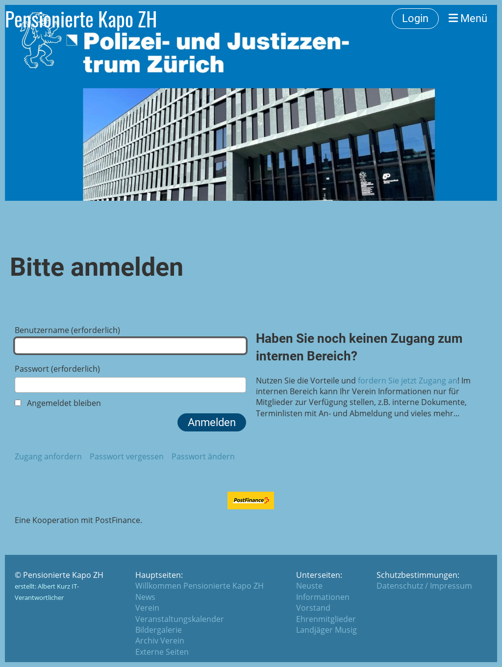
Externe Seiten (162, 651)
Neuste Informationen (323, 591)
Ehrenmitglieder (326, 619)
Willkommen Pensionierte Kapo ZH (199, 585)
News (145, 597)
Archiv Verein (159, 640)
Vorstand (313, 607)
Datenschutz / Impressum (424, 585)
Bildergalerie (158, 629)
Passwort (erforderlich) (130, 377)
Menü (468, 18)
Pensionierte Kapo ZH (81, 18)
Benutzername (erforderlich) (130, 339)
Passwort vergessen (127, 456)
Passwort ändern (203, 456)
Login (415, 18)
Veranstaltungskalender (179, 619)
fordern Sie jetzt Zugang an (407, 380)
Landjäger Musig (326, 629)
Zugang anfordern (48, 456)
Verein (147, 607)
